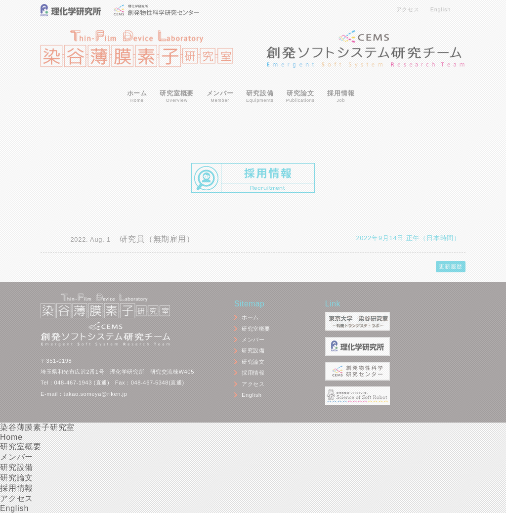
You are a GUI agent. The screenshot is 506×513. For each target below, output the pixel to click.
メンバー (220, 96)
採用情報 (340, 96)
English (440, 9)
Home (11, 437)
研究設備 (260, 96)
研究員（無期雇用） (157, 239)
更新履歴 (450, 266)
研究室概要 (177, 96)
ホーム (137, 96)
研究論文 (300, 96)
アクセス (408, 9)
